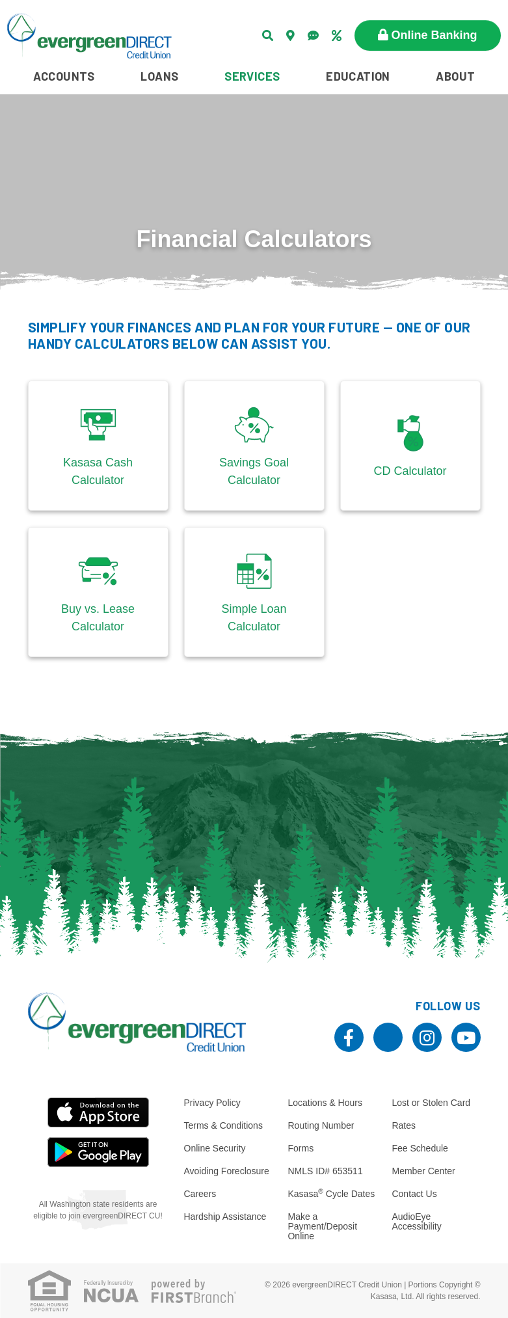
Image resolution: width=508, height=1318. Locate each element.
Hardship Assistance (225, 1216)
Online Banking (434, 35)
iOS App (98, 1112)
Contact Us (414, 1194)
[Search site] (267, 35)
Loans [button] (159, 76)
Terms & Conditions (223, 1125)
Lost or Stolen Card (431, 1102)
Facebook (349, 1037)
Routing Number (320, 1125)
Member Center (423, 1171)
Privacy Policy (212, 1102)
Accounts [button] (64, 76)
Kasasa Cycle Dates (331, 1194)
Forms (300, 1148)
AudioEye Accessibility (416, 1221)
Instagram (427, 1037)
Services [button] (252, 76)
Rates (404, 1125)
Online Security (215, 1148)
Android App (98, 1152)
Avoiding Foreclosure (226, 1171)
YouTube (466, 1037)
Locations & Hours (324, 1102)
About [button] (455, 76)
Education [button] (358, 76)
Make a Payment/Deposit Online (322, 1226)
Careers (200, 1194)
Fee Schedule (420, 1148)
